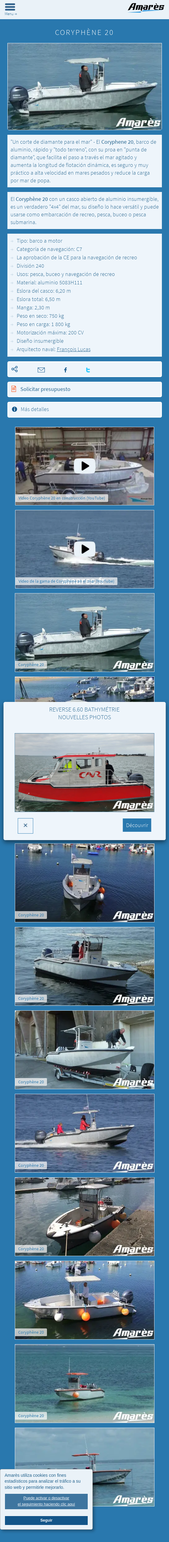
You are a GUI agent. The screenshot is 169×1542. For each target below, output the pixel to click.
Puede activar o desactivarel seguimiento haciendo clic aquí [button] (46, 1502)
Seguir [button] (46, 1521)
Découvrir (137, 825)
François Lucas (74, 349)
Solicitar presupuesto (44, 389)
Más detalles (35, 409)
